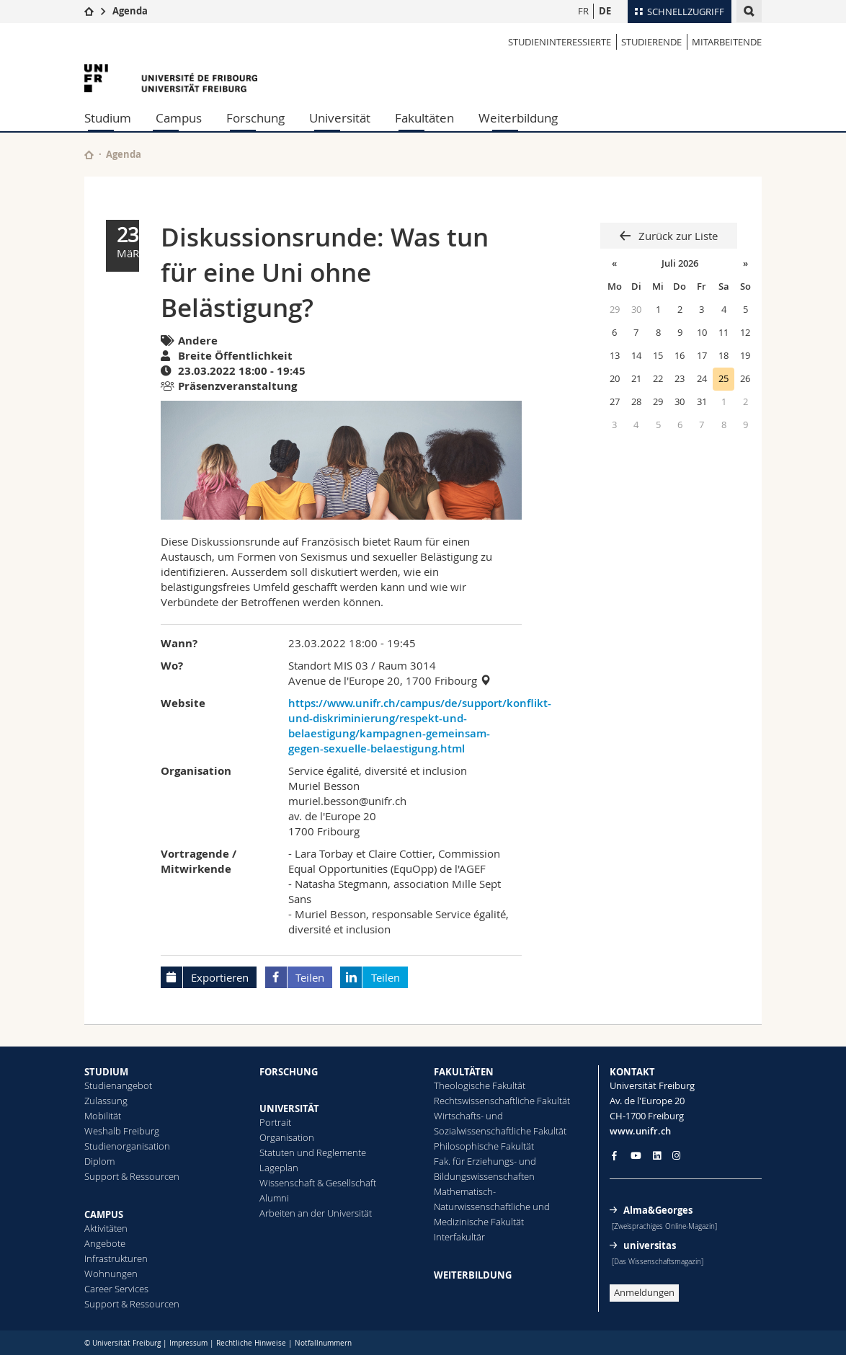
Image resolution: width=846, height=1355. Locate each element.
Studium (107, 118)
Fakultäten (424, 118)
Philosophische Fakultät (484, 1145)
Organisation (286, 1137)
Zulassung (106, 1100)
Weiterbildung (518, 118)
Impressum (188, 1343)
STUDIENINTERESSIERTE (559, 41)
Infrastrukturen (116, 1258)
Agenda (130, 10)
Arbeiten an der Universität (315, 1213)
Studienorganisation (127, 1145)
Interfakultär (459, 1236)
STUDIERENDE (651, 41)
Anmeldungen (644, 1292)
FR (583, 10)
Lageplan (278, 1167)
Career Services (116, 1288)
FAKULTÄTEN (464, 1071)
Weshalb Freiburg (121, 1130)
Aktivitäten (106, 1228)
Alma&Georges (658, 1210)
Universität (339, 118)
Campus (179, 118)
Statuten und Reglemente (312, 1152)
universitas (649, 1245)
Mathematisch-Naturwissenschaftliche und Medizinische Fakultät (492, 1206)
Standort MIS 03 (328, 665)
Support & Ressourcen (131, 1176)
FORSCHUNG (288, 1071)
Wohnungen (111, 1273)
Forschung (255, 118)
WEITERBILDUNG (473, 1275)
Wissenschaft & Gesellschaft (317, 1182)
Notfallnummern (323, 1343)
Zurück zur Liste (677, 235)
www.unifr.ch (640, 1130)
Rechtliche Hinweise (251, 1343)
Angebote (104, 1243)
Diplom (99, 1161)
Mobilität (102, 1115)
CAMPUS (103, 1214)
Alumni (274, 1197)
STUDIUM (106, 1071)
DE (605, 10)
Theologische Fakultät (479, 1085)
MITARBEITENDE (727, 41)
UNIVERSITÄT (289, 1108)
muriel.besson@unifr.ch (347, 801)
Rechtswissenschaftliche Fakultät (502, 1100)
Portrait (275, 1122)
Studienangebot (118, 1085)
